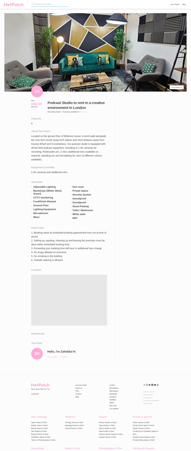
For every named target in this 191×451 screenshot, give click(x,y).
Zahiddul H (75, 112)
